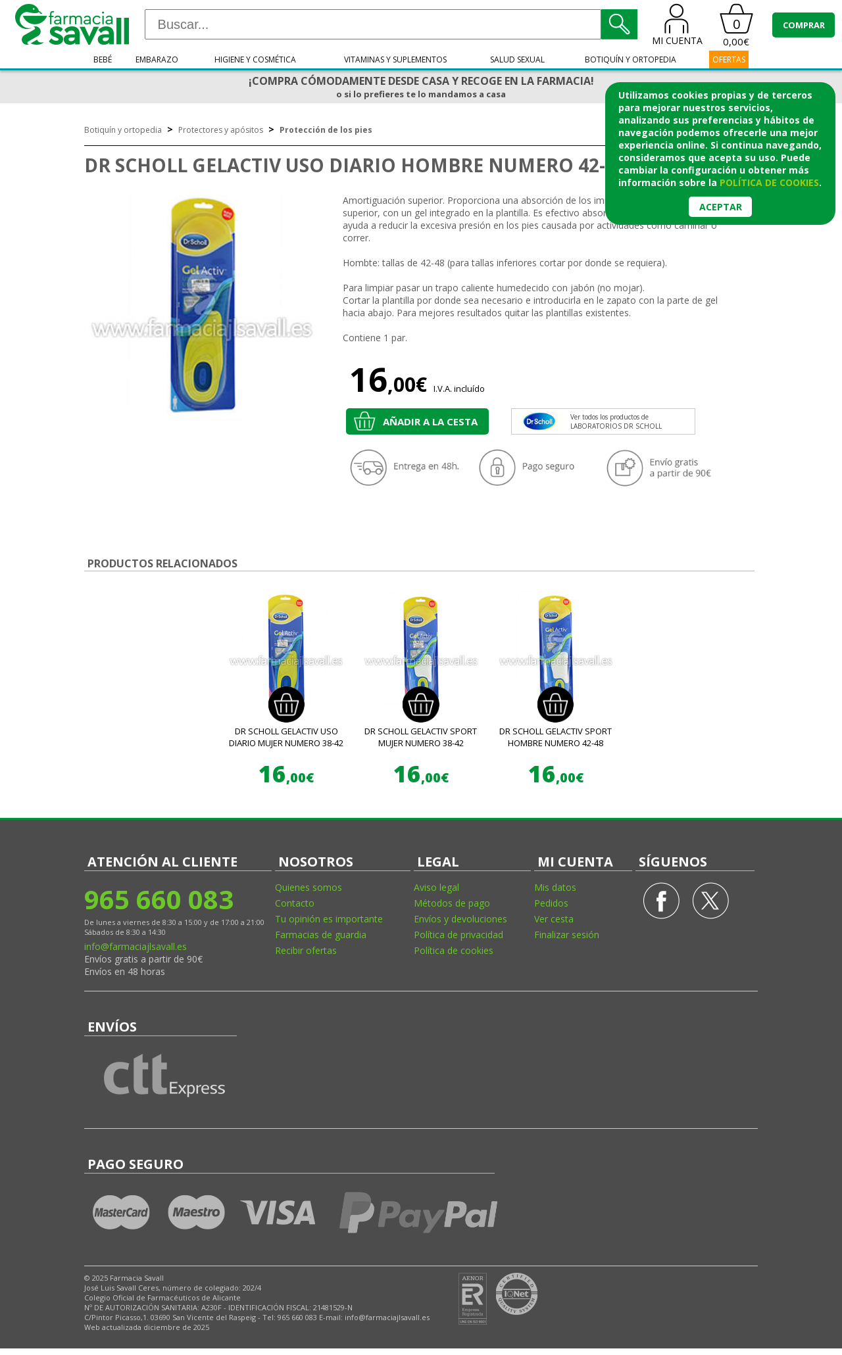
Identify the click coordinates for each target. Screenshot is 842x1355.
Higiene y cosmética (255, 59)
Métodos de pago (452, 903)
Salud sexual (517, 59)
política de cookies (769, 182)
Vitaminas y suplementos (395, 59)
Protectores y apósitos (220, 129)
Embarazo (157, 59)
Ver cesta (554, 919)
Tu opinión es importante (329, 919)
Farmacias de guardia (320, 934)
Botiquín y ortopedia (630, 59)
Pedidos (551, 903)
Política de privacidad (458, 934)
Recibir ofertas (306, 950)
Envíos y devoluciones (460, 919)
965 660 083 (159, 899)
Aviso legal (436, 887)
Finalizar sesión (566, 934)
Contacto (294, 903)
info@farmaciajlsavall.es (135, 946)
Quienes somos (308, 887)
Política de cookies (453, 950)
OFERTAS (728, 59)
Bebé (102, 59)
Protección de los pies (326, 129)
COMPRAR (804, 25)
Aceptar (720, 207)
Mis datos (555, 887)
